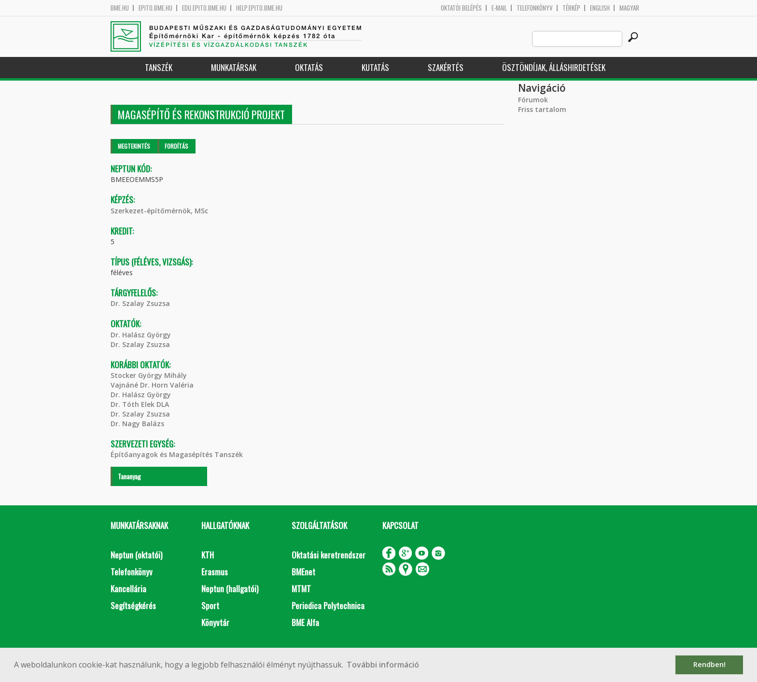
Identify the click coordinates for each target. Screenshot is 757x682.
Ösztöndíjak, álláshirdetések (553, 67)
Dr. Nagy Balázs (137, 423)
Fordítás (176, 146)
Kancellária (128, 589)
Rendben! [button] (709, 664)
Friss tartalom (542, 109)
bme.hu (120, 8)
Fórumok (533, 99)
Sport (210, 605)
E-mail (499, 8)
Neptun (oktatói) (136, 555)
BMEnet (303, 572)
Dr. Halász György (141, 334)
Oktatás (309, 67)
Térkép (571, 8)
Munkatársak (233, 67)
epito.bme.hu (155, 8)
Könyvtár (215, 622)
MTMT (301, 589)
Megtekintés (134, 146)
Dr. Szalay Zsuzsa (140, 303)
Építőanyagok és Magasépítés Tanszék (177, 454)
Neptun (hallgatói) (229, 589)
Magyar (629, 8)
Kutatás (375, 67)
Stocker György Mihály (149, 375)
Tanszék (158, 67)
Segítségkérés (133, 605)
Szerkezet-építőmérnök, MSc (159, 210)
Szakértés (445, 67)
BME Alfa (305, 622)
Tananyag (129, 476)
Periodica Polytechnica (328, 605)
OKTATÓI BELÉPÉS (461, 8)
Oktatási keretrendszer (328, 555)
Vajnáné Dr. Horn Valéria (152, 385)
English (600, 8)
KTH (207, 555)
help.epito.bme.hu (259, 8)
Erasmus (214, 572)
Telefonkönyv (535, 8)
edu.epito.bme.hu (204, 8)
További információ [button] (383, 664)
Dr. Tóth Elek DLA (140, 404)
